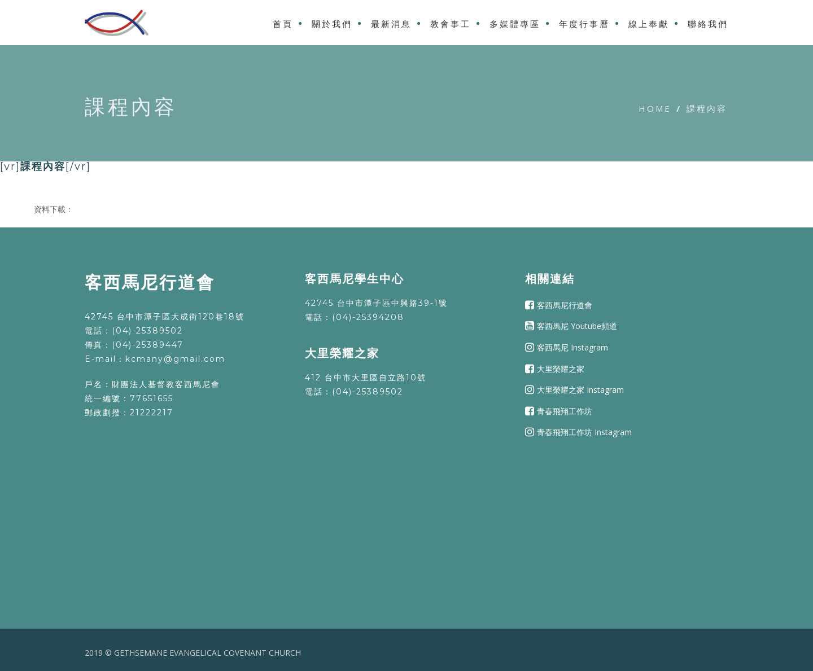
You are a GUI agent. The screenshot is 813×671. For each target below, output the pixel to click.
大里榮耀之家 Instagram (580, 389)
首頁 (283, 24)
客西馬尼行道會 (564, 305)
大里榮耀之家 (560, 368)
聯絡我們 (708, 24)
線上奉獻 (648, 24)
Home (655, 108)
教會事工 (450, 24)
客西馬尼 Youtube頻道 (577, 326)
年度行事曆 (584, 24)
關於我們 (332, 24)
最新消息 (391, 24)
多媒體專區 (514, 24)
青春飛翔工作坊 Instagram (584, 432)
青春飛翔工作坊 (564, 411)
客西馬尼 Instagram (572, 347)
